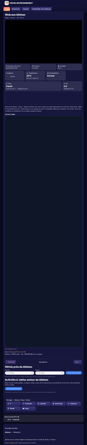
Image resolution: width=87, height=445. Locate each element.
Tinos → (77, 362)
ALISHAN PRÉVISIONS (43, 98)
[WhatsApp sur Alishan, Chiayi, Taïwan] (58, 404)
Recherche (16, 9)
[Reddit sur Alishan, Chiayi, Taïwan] (13, 409)
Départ (49, 372)
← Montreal (10, 362)
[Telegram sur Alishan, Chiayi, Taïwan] (73, 404)
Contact (26, 9)
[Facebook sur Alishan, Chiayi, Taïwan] (28, 404)
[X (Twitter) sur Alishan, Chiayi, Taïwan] (13, 404)
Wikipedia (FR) (14, 443)
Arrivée (19, 372)
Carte (7, 9)
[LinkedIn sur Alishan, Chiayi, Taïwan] (43, 404)
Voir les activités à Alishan (14, 389)
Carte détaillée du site (11, 349)
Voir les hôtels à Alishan (74, 373)
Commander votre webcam (41, 9)
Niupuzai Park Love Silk (18, 352)
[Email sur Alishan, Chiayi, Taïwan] (28, 409)
